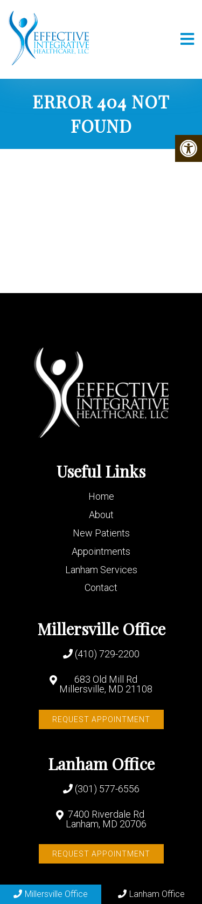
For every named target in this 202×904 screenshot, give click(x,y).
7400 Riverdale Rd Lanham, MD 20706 (106, 819)
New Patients (101, 533)
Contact (101, 587)
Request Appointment (101, 719)
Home (101, 496)
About (101, 514)
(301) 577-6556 (107, 789)
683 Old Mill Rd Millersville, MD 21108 (105, 684)
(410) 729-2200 (107, 654)
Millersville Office (50, 894)
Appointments (101, 551)
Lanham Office (151, 894)
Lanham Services (101, 569)
